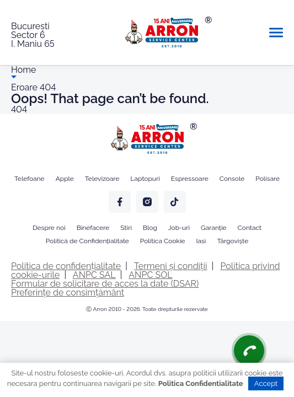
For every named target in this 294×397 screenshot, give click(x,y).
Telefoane (29, 179)
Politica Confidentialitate (200, 383)
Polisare (267, 179)
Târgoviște (232, 241)
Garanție (213, 228)
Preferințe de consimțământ (67, 292)
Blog (150, 228)
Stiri (126, 228)
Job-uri (179, 228)
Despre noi (49, 228)
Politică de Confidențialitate (87, 241)
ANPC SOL (150, 275)
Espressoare (190, 179)
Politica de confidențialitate (66, 266)
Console (232, 179)
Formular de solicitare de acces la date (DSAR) (105, 283)
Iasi (201, 241)
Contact (249, 228)
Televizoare (102, 179)
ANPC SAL (94, 275)
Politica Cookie (162, 241)
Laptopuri (145, 179)
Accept (266, 383)
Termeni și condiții (170, 266)
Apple (65, 179)
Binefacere (93, 228)
